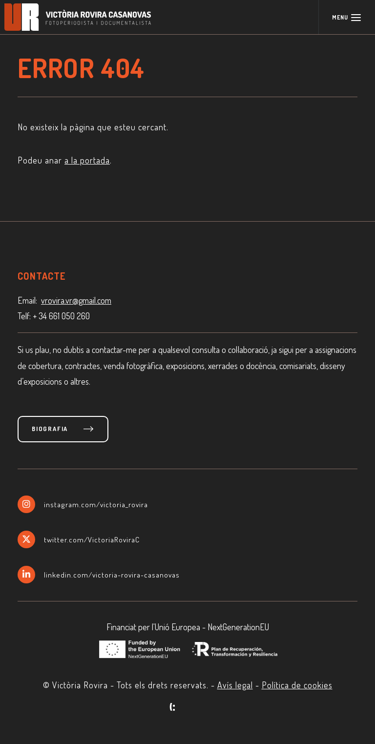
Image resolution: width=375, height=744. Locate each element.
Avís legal (235, 685)
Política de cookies (297, 685)
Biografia (50, 429)
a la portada (87, 160)
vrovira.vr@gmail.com (76, 300)
